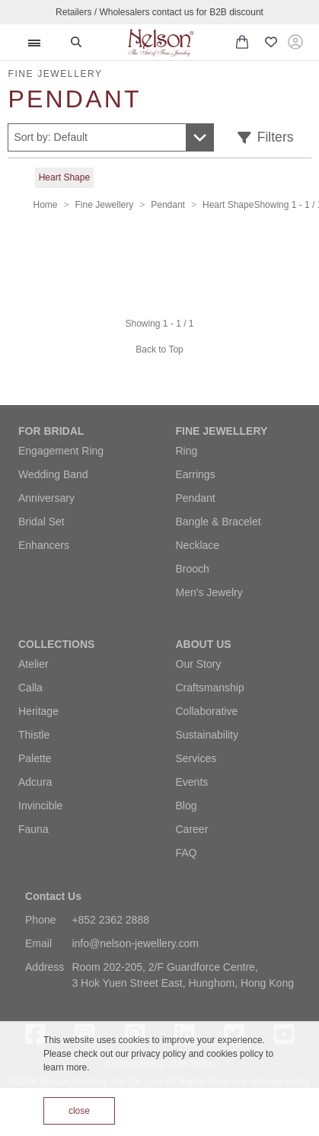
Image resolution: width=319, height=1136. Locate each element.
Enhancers (43, 545)
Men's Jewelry (209, 592)
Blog (186, 805)
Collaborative (207, 711)
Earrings (195, 474)
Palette (35, 758)
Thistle (33, 735)
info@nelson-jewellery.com (135, 943)
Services (196, 758)
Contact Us (53, 896)
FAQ (186, 853)
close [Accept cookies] (79, 1111)
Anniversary (46, 498)
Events (192, 782)
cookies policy (234, 1053)
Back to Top (159, 349)
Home (45, 204)
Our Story (199, 664)
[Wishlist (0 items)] (271, 43)
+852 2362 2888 (110, 920)
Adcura (35, 782)
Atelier (33, 664)
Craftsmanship (210, 687)
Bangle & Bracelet (218, 521)
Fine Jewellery (104, 204)
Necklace (198, 545)
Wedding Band (53, 474)
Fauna (33, 829)
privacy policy (158, 1053)
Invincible (40, 805)
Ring (187, 451)
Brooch (192, 569)
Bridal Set (41, 521)
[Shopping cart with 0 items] (242, 42)
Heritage (38, 711)
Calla (30, 687)
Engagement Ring (61, 451)
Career (192, 829)
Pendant (168, 204)
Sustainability (207, 735)
